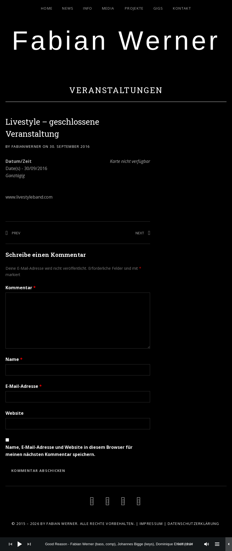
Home (47, 8)
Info (87, 8)
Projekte (134, 8)
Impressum (151, 523)
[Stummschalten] (206, 544)
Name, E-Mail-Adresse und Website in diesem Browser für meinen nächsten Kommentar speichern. (68, 450)
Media (108, 8)
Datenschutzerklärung (193, 523)
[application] (116, 544)
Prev (16, 232)
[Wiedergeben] (19, 544)
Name (14, 359)
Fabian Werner (116, 40)
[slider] (119, 544)
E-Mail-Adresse (23, 386)
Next (140, 232)
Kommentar (20, 288)
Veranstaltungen (116, 90)
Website (14, 413)
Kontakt (182, 8)
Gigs (158, 8)
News (67, 8)
